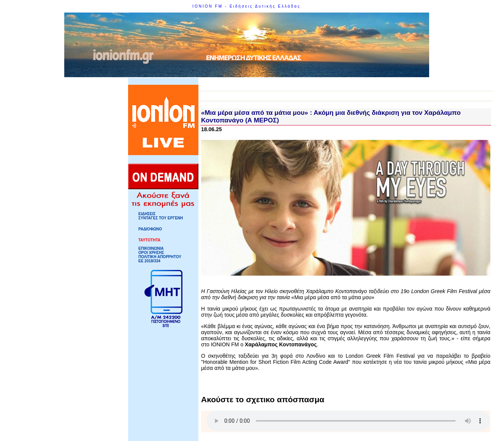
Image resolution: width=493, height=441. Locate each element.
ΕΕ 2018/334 (149, 261)
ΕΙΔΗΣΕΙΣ (146, 214)
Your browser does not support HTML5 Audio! (348, 421)
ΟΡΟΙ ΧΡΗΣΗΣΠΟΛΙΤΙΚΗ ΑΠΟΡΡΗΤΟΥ (159, 255)
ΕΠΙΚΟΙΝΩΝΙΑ (150, 248)
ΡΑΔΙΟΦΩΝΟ (150, 229)
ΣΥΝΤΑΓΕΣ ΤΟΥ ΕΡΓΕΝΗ (160, 218)
